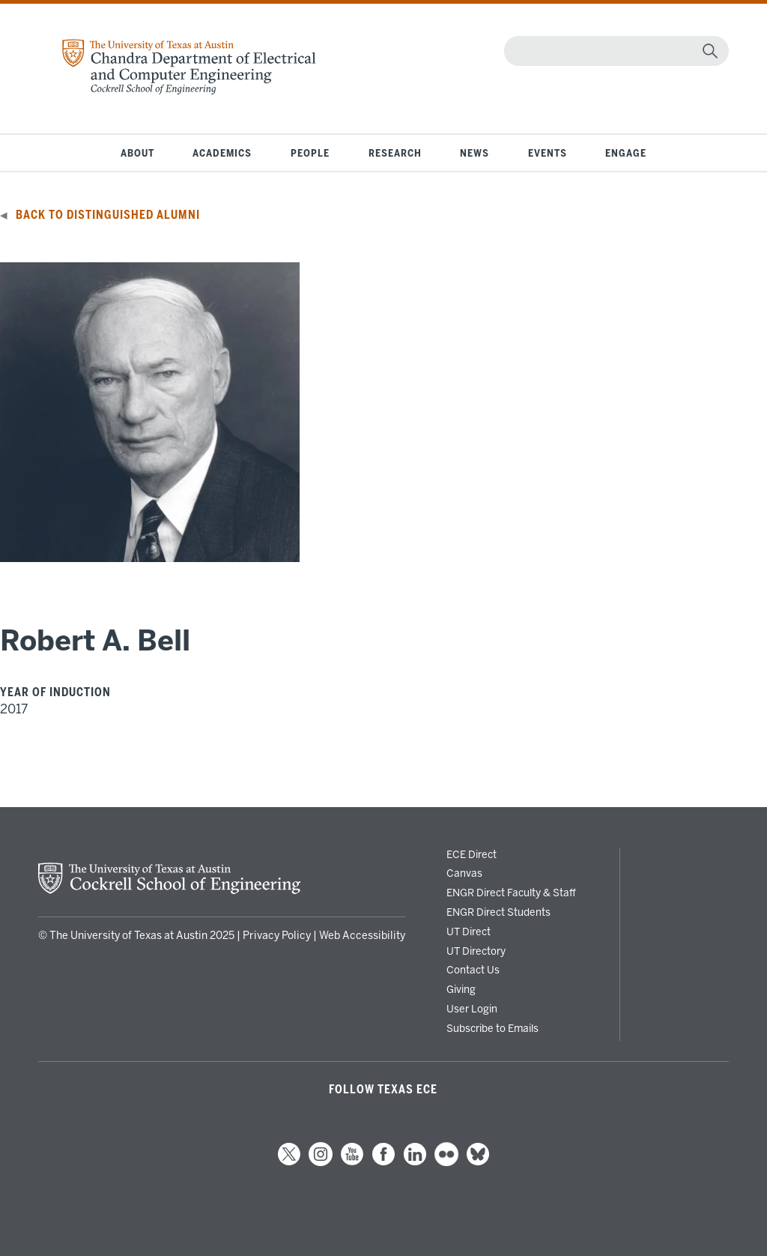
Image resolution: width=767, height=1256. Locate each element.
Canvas (464, 873)
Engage (625, 153)
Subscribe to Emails (492, 1028)
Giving (461, 989)
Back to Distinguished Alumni (108, 215)
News (474, 153)
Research (395, 153)
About (137, 153)
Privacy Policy (277, 935)
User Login (471, 1009)
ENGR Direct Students (498, 912)
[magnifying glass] (710, 50)
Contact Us (473, 970)
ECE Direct (471, 854)
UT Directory (476, 951)
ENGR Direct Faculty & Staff (511, 893)
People (310, 153)
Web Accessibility (362, 935)
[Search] (613, 51)
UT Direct (468, 932)
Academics (222, 153)
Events (547, 153)
